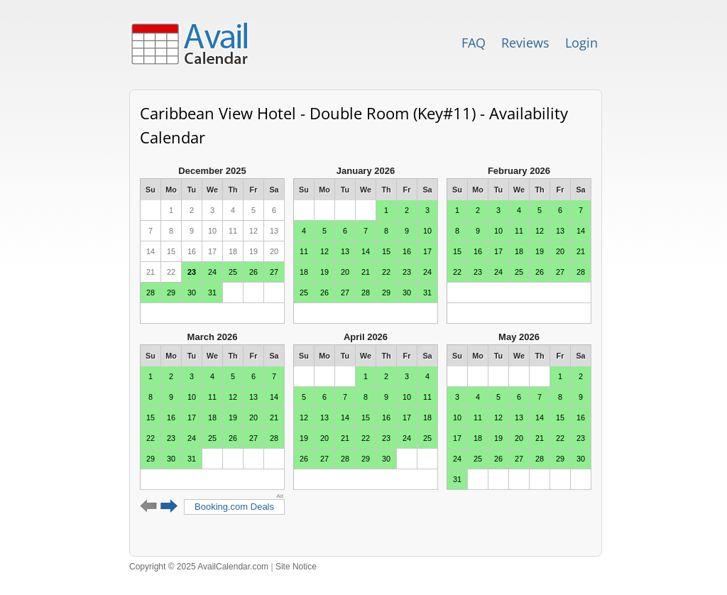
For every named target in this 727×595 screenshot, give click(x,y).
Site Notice (296, 567)
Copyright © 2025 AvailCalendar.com (198, 567)
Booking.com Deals (234, 506)
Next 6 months (169, 506)
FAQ (473, 43)
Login (581, 43)
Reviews (525, 43)
